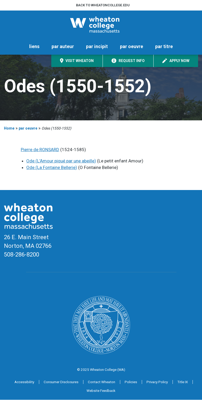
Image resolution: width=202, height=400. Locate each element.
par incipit (97, 47)
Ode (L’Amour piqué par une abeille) (61, 161)
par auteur (63, 47)
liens (34, 47)
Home (9, 128)
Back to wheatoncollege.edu (103, 5)
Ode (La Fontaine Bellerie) (51, 168)
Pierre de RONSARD (40, 150)
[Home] (101, 25)
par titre (164, 47)
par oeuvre (131, 47)
